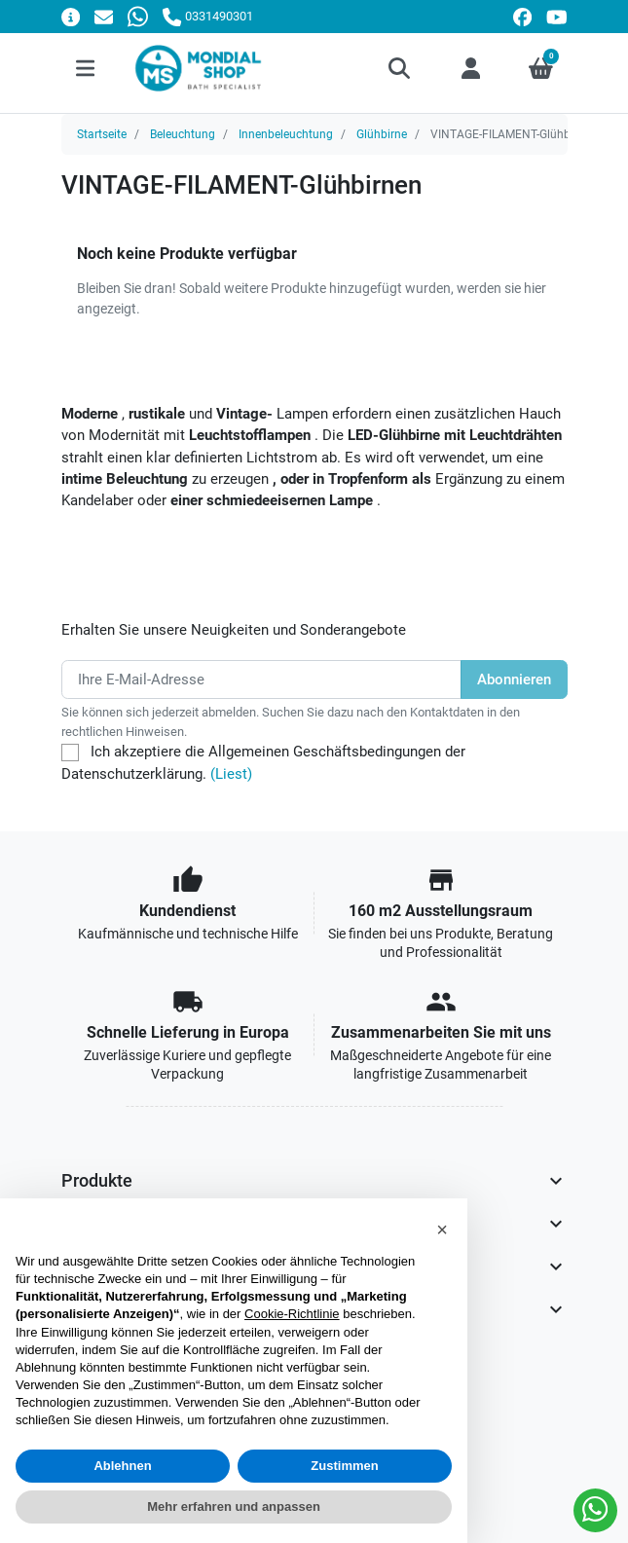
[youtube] (557, 17)
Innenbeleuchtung (286, 134)
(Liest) (231, 774)
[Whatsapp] (138, 16)
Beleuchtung (182, 134)
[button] (400, 68)
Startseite (102, 134)
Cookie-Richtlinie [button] (292, 1313)
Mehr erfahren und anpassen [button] (233, 1506)
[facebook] (522, 17)
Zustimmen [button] (344, 1465)
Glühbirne (381, 134)
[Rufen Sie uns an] (207, 16)
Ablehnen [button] (122, 1465)
